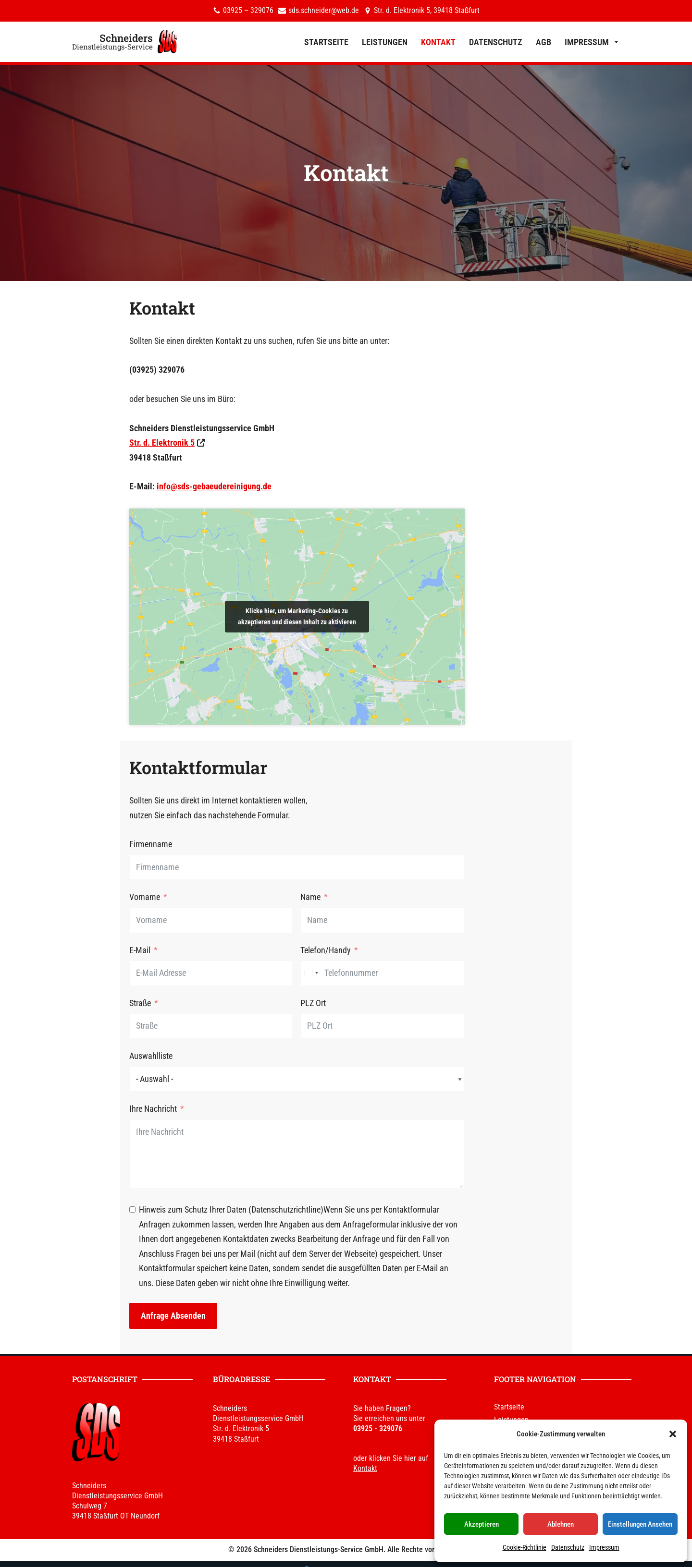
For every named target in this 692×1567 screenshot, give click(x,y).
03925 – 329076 (248, 10)
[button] (673, 1434)
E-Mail (75, 960)
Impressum (604, 1547)
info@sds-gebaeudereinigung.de (149, 490)
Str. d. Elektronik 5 (97, 446)
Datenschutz (567, 1547)
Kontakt (438, 42)
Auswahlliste (86, 1066)
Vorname (80, 907)
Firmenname (86, 854)
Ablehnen (560, 1524)
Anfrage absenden (108, 1296)
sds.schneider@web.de (323, 10)
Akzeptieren (481, 1524)
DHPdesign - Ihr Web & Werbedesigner (367, 1556)
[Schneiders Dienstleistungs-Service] (124, 41)
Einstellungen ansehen (640, 1524)
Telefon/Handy (375, 960)
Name (360, 907)
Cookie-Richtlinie (524, 1547)
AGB (543, 42)
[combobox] (360, 983)
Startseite (326, 42)
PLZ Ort (362, 1013)
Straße (75, 1013)
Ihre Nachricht (88, 1119)
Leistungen (385, 42)
